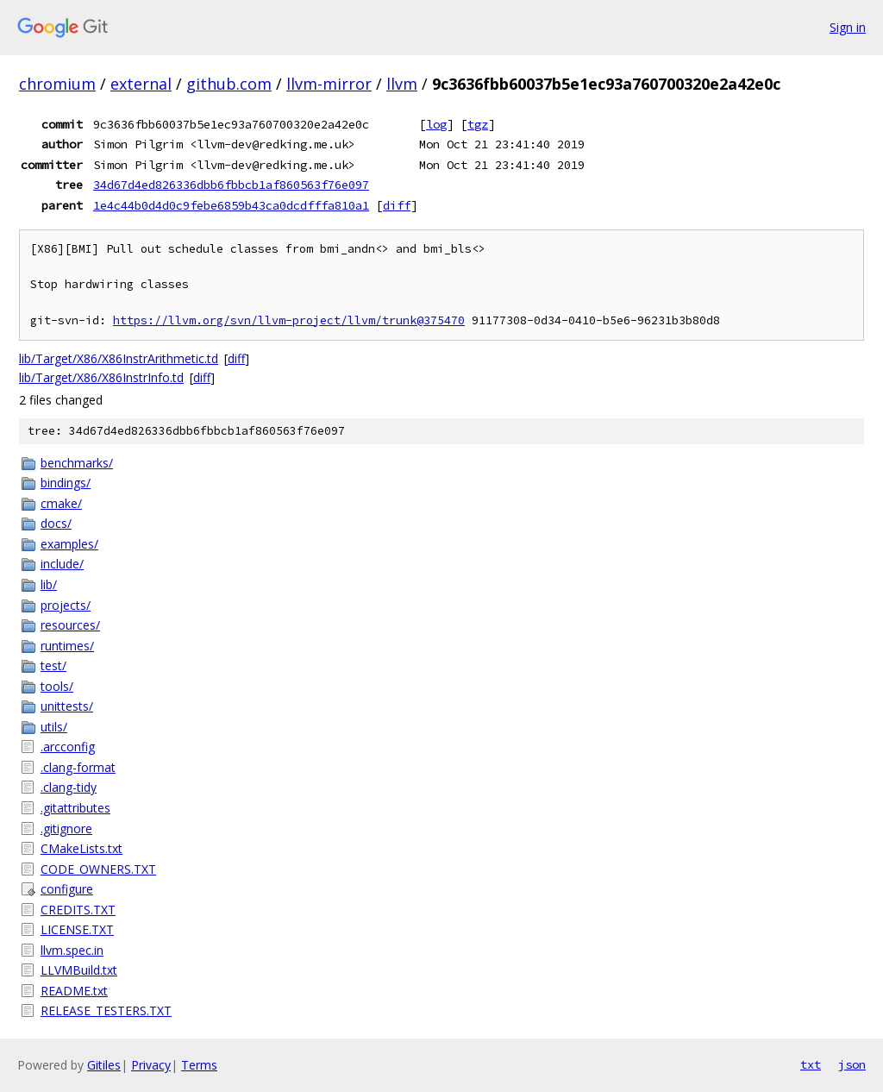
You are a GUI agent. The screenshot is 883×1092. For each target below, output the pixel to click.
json (852, 1064)
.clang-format (78, 767)
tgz (477, 124)
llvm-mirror (329, 83)
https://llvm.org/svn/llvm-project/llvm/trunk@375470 (289, 320)
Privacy (151, 1065)
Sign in (848, 27)
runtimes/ (67, 645)
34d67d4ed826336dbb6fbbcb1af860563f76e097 (231, 184)
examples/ (69, 544)
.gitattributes (75, 808)
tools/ (57, 686)
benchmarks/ (77, 463)
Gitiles (104, 1065)
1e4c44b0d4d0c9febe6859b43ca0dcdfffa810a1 (231, 205)
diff (396, 205)
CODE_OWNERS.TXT (98, 869)
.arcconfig (68, 746)
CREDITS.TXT (78, 909)
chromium (57, 83)
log (436, 124)
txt (810, 1064)
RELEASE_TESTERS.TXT (106, 1010)
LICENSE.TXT (77, 929)
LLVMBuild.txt (79, 970)
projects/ (66, 605)
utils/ (54, 727)
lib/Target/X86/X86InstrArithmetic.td (118, 358)
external (141, 83)
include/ (62, 563)
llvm (401, 83)
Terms (199, 1065)
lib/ (49, 584)
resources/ (70, 625)
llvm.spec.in (72, 950)
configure (67, 889)
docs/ (56, 523)
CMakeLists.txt (81, 848)
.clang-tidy (69, 787)
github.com (229, 83)
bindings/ (66, 482)
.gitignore (66, 828)
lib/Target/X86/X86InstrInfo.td (101, 377)
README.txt (74, 990)
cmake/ (61, 503)
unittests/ (67, 706)
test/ (53, 665)
